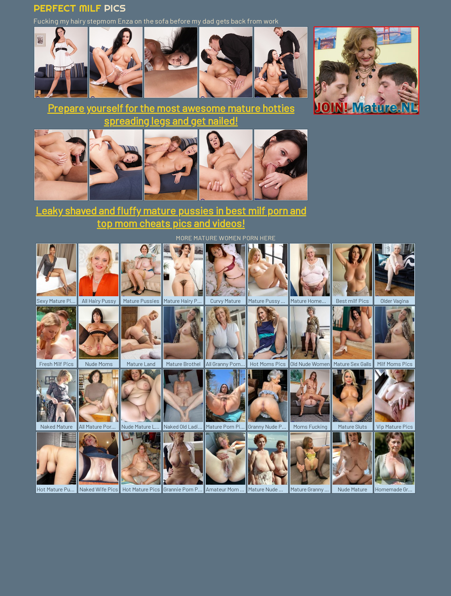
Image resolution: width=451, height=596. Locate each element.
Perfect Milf (79, 8)
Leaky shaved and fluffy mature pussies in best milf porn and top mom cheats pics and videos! (171, 216)
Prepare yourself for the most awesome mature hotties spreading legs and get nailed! (171, 114)
